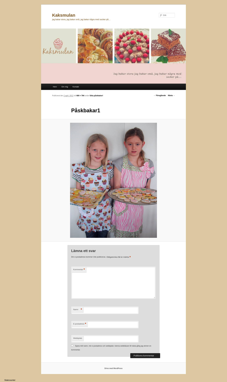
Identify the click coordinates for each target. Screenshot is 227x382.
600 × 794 (80, 96)
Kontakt (76, 87)
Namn (77, 310)
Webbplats (77, 338)
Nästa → (171, 95)
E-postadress (79, 324)
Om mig (64, 87)
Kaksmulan (63, 15)
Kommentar (79, 270)
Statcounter (9, 380)
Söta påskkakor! (96, 96)
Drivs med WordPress (114, 368)
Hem (55, 87)
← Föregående (160, 95)
